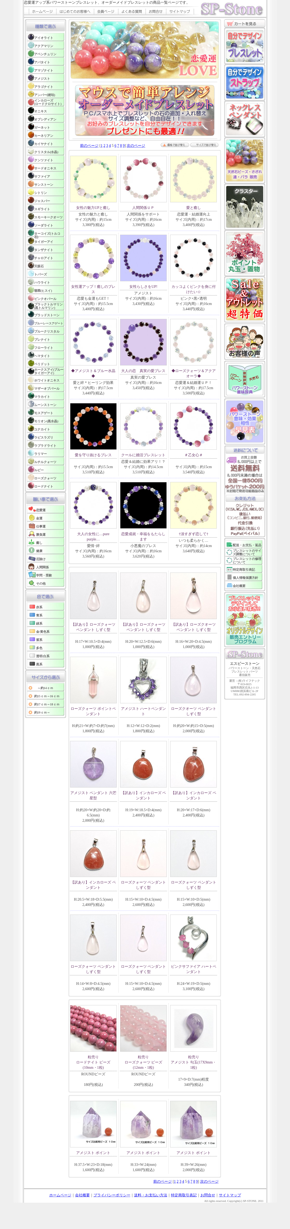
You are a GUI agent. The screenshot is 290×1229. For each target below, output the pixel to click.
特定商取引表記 (184, 1195)
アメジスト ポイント (93, 1153)
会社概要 (82, 1195)
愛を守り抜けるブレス (93, 455)
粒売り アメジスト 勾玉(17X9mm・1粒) (193, 1062)
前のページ (89, 146)
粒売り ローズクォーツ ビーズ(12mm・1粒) (144, 1062)
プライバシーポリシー (112, 1195)
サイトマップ (230, 1195)
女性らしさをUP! (143, 287)
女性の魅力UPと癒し (93, 208)
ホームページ (60, 1195)
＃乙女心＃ (193, 455)
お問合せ (207, 1195)
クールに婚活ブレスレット (143, 455)
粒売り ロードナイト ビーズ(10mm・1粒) (93, 1062)
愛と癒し (193, 208)
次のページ (136, 146)
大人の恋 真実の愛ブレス (143, 371)
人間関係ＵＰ (143, 208)
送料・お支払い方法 (150, 1195)
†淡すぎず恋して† (193, 534)
